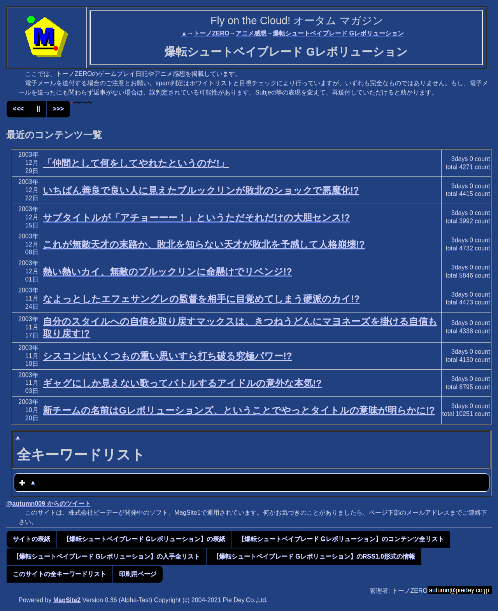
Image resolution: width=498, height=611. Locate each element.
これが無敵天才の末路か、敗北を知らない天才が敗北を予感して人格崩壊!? (204, 244)
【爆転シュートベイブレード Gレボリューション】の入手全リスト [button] (106, 556)
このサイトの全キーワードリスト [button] (59, 574)
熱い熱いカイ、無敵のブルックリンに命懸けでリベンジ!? (167, 271)
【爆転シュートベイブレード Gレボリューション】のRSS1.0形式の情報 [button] (314, 556)
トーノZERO (211, 33)
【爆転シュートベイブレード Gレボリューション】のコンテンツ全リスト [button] (341, 539)
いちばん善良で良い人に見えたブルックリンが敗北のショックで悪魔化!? (201, 190)
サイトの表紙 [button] (31, 539)
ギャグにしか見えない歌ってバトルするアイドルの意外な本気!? (182, 383)
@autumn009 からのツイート (48, 503)
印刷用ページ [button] (137, 574)
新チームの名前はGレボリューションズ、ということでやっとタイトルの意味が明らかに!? (239, 410)
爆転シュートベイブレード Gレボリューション (338, 33)
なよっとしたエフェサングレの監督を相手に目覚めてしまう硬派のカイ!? (201, 298)
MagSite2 (67, 600)
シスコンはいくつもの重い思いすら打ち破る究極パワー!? (167, 356)
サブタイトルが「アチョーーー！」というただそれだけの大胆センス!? (196, 217)
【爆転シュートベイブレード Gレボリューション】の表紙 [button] (144, 539)
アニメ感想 (251, 33)
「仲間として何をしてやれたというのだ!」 (136, 163)
